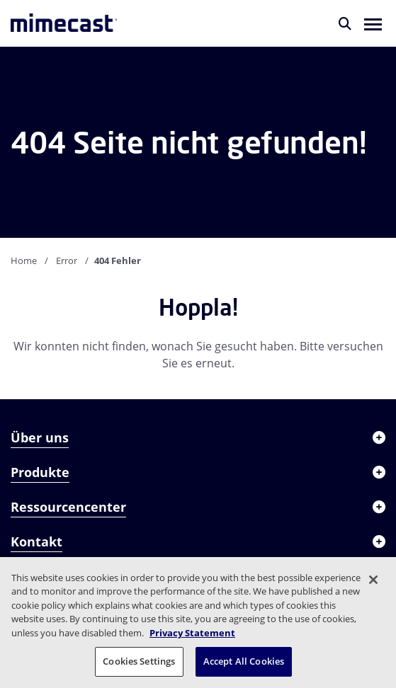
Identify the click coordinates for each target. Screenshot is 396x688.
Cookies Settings (139, 661)
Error (66, 260)
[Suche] (345, 23)
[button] (373, 23)
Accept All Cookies (243, 661)
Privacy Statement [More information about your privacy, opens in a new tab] (192, 632)
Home (24, 260)
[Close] (373, 579)
